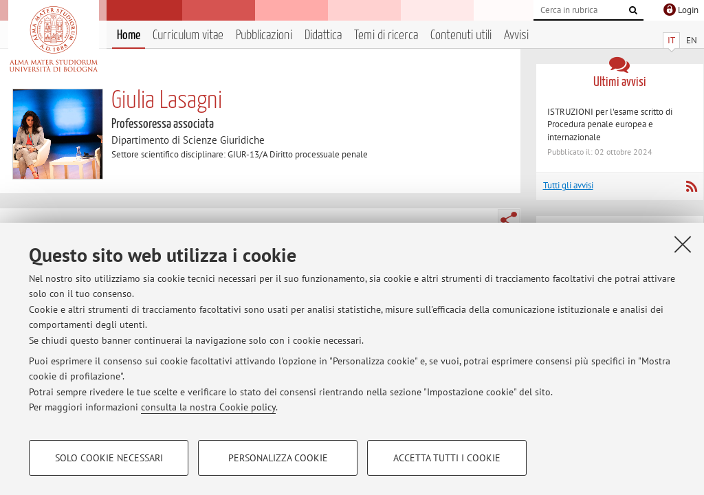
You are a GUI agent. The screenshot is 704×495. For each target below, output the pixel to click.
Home (128, 35)
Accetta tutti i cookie (446, 458)
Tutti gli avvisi (568, 185)
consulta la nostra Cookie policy (208, 407)
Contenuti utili (461, 35)
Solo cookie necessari (109, 458)
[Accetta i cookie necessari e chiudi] (683, 244)
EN (691, 40)
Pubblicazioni (264, 35)
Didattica (323, 35)
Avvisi (516, 35)
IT (671, 40)
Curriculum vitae (188, 35)
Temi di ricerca (386, 35)
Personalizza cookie (278, 458)
